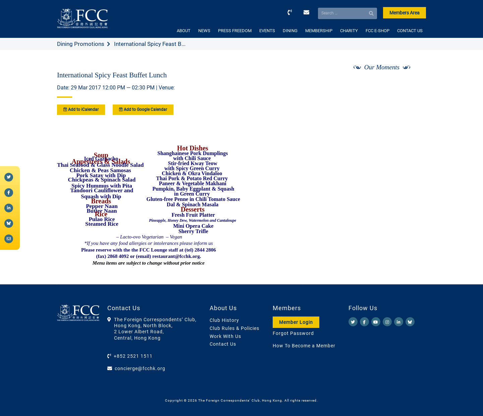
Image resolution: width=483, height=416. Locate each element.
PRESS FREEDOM (235, 30)
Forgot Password (293, 333)
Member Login (296, 322)
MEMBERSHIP (318, 30)
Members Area (404, 12)
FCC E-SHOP (377, 30)
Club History (224, 320)
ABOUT (184, 30)
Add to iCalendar (81, 109)
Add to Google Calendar (143, 109)
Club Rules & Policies (234, 328)
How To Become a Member (304, 345)
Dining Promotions (80, 44)
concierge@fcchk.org (140, 368)
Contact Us (223, 344)
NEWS (204, 30)
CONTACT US (410, 30)
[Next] (413, 84)
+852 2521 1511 (133, 356)
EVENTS (267, 30)
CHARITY (349, 30)
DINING (290, 30)
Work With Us (225, 336)
